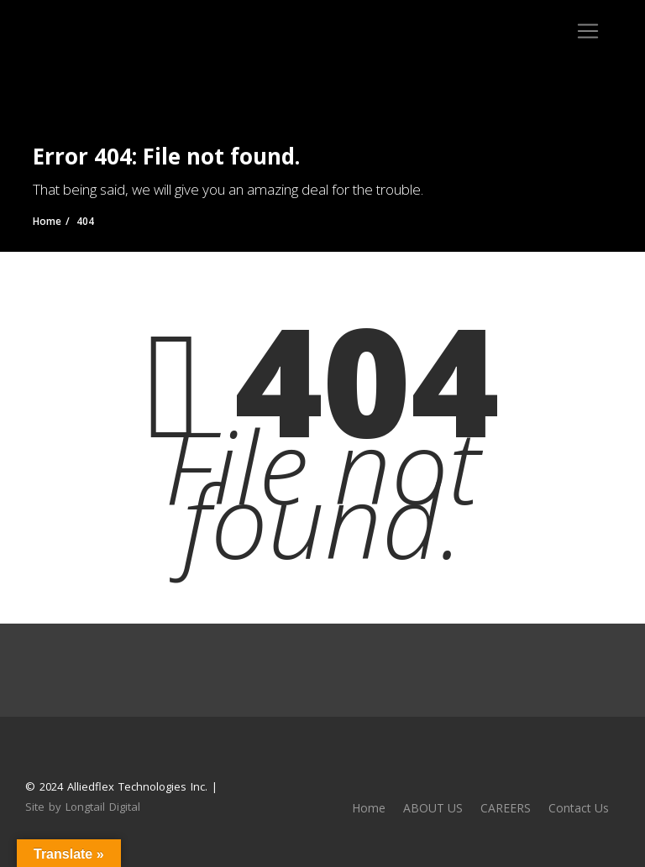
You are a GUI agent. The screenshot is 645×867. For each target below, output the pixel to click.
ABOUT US (433, 808)
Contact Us (578, 808)
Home (368, 808)
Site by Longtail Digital (82, 806)
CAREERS (505, 808)
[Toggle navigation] (587, 31)
